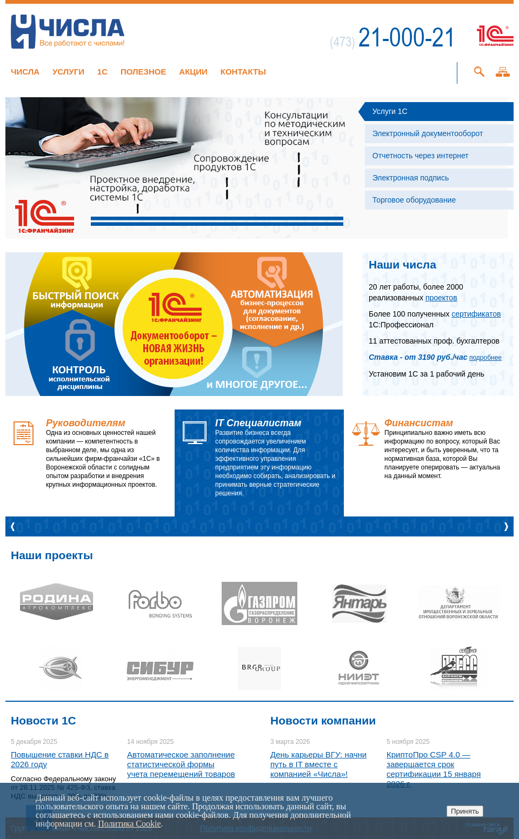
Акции (193, 71)
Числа (25, 71)
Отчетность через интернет (420, 155)
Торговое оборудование (414, 200)
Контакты (243, 71)
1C (102, 71)
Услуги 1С (390, 111)
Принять (465, 811)
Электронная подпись (410, 177)
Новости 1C (43, 720)
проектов (441, 297)
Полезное (144, 71)
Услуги (68, 71)
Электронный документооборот (427, 133)
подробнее (485, 357)
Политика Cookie (129, 823)
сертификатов (476, 314)
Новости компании (323, 720)
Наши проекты (52, 555)
